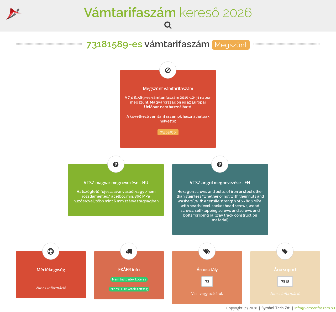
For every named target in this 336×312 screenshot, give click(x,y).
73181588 (168, 132)
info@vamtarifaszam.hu (315, 307)
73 (207, 281)
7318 (285, 281)
